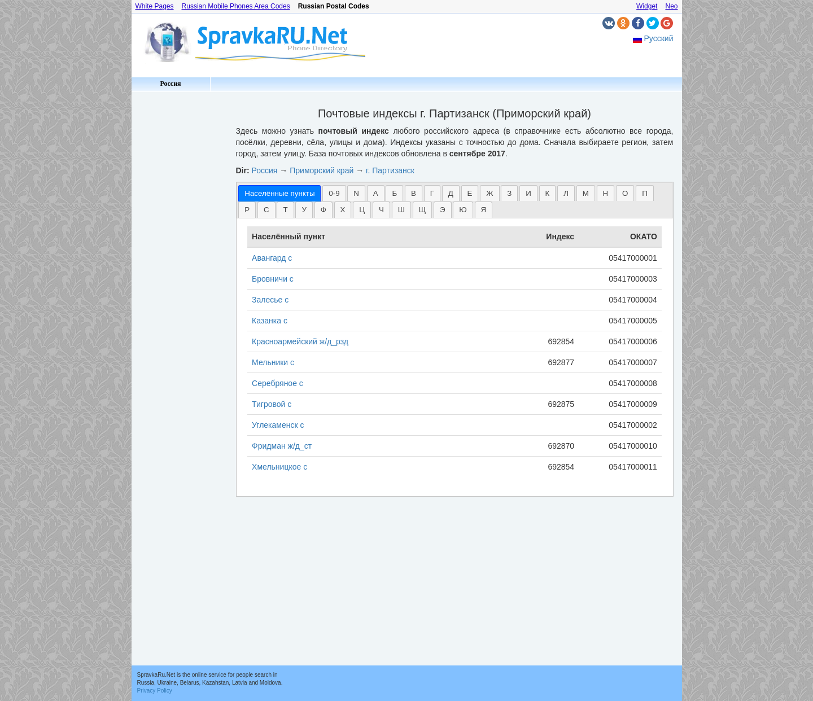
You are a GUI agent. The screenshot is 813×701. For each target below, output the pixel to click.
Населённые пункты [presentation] (279, 193)
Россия (170, 83)
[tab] (279, 193)
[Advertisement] (180, 265)
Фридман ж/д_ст (282, 445)
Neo (671, 6)
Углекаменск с (278, 425)
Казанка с (269, 320)
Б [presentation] (394, 193)
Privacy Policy (154, 690)
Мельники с (273, 362)
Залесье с (270, 299)
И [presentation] (528, 193)
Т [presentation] (285, 209)
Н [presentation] (606, 193)
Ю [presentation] (462, 209)
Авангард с (272, 257)
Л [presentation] (566, 193)
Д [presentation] (450, 193)
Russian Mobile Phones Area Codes (236, 6)
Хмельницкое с (279, 466)
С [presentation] (266, 209)
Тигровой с (271, 404)
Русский (659, 38)
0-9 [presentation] (334, 193)
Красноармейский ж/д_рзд (300, 341)
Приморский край (321, 170)
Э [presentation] (442, 209)
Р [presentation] (247, 209)
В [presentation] (413, 193)
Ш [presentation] (401, 209)
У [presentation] (303, 209)
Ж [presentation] (489, 193)
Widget (646, 6)
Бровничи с (273, 278)
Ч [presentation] (381, 209)
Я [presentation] (484, 209)
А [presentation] (375, 193)
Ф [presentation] (323, 209)
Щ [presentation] (422, 209)
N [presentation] (356, 193)
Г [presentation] (432, 193)
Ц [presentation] (362, 209)
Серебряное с (277, 383)
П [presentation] (645, 193)
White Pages (155, 6)
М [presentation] (586, 193)
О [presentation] (625, 193)
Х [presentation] (343, 209)
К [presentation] (547, 193)
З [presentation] (509, 193)
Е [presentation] (470, 193)
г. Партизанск (390, 170)
